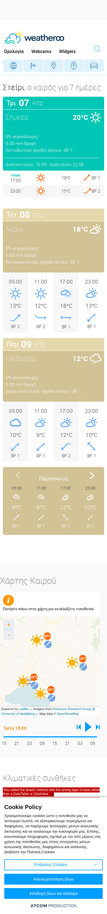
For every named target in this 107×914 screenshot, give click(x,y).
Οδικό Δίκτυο (94, 65)
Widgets (67, 51)
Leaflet (23, 709)
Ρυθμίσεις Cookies (50, 864)
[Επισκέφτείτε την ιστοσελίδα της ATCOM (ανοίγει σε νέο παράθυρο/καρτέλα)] (54, 905)
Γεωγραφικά (13, 65)
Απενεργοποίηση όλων (53, 879)
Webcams (41, 51)
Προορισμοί (53, 65)
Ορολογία (14, 51)
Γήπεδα (33, 65)
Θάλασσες (74, 65)
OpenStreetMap (68, 713)
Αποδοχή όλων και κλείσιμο (53, 893)
